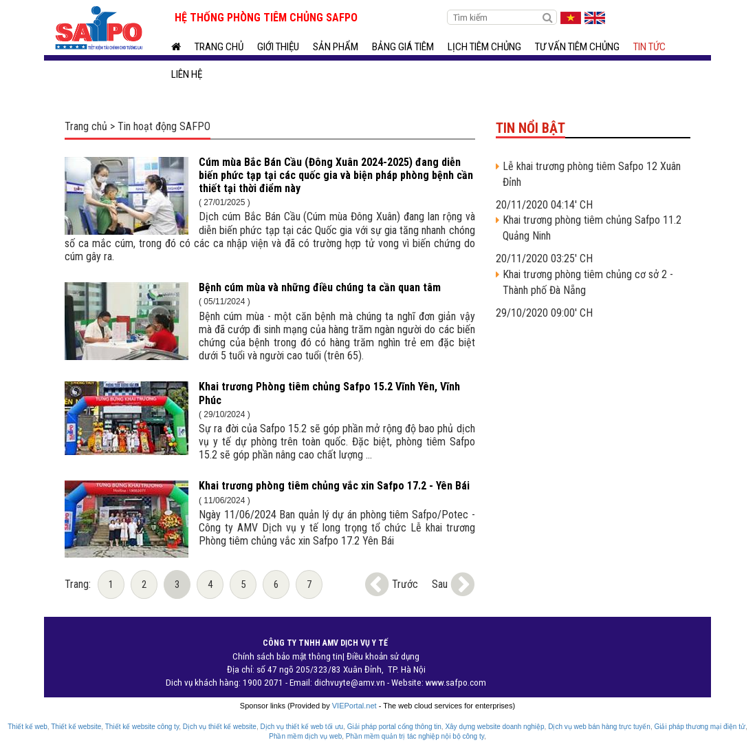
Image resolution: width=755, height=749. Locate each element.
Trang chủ (219, 47)
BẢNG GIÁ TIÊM (403, 47)
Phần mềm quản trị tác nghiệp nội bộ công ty (415, 736)
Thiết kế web (27, 726)
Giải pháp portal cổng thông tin (394, 726)
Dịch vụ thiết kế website (219, 726)
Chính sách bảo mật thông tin (287, 656)
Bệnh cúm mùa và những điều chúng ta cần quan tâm (320, 287)
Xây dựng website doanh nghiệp (494, 726)
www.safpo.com (456, 682)
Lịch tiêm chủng (484, 47)
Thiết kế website (76, 726)
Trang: (78, 584)
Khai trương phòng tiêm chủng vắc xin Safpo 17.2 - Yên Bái (334, 485)
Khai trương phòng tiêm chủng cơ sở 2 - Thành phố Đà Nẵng (588, 282)
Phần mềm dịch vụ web (305, 736)
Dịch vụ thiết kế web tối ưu (301, 726)
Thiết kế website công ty (142, 726)
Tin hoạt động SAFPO (164, 126)
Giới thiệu (278, 47)
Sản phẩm (335, 47)
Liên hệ (186, 74)
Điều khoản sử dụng (383, 656)
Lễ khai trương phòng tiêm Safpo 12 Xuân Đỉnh (592, 174)
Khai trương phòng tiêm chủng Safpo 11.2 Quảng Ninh (592, 227)
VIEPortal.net (354, 705)
